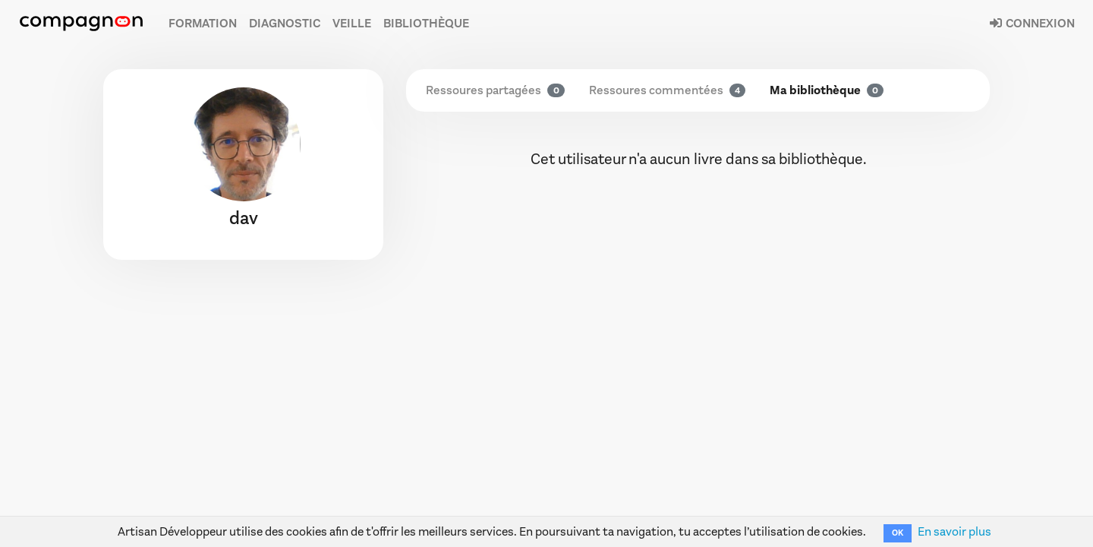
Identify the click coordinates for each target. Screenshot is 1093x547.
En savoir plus (954, 531)
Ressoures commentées (667, 90)
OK (897, 533)
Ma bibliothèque (827, 90)
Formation (203, 23)
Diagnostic (284, 23)
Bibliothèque (426, 23)
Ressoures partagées (495, 90)
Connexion (1031, 23)
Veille (351, 23)
